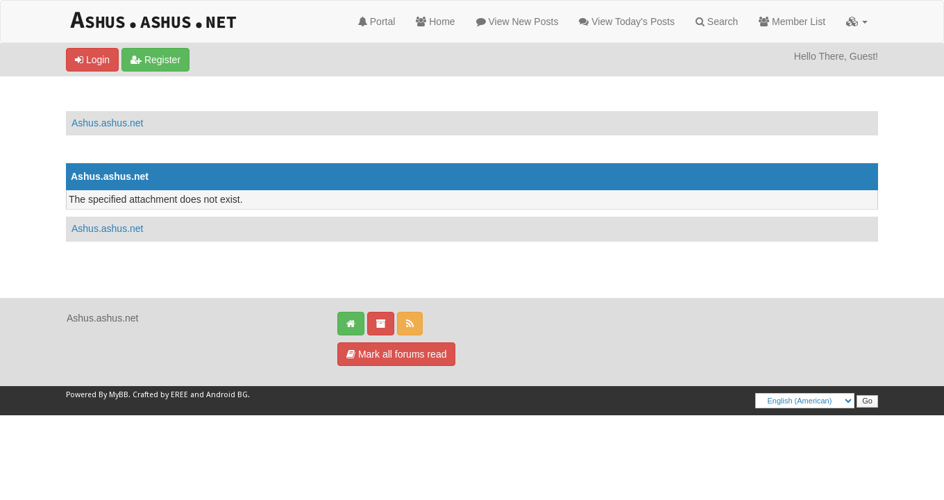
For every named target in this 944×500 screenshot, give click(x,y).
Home (435, 21)
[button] (857, 21)
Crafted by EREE (160, 394)
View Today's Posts (627, 21)
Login (92, 59)
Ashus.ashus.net (107, 122)
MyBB (118, 394)
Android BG (227, 394)
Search (717, 21)
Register (155, 59)
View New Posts (517, 21)
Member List (792, 21)
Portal (376, 21)
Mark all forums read (396, 354)
